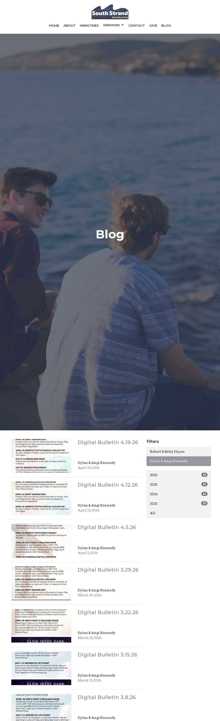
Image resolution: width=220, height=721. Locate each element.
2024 (179, 494)
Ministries (89, 25)
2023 (179, 503)
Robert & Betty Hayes (167, 452)
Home (54, 25)
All (152, 513)
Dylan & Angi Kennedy (169, 461)
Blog (166, 25)
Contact (136, 25)
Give (153, 25)
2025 (179, 484)
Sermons (113, 25)
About (69, 25)
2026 (179, 475)
